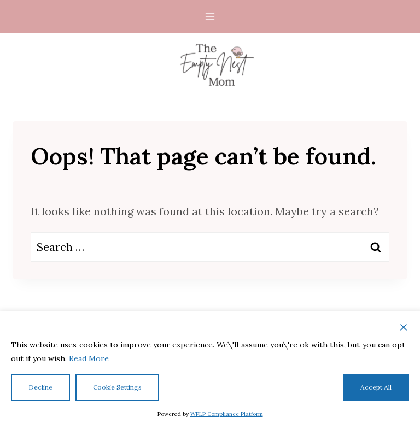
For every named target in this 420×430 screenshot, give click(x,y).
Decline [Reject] (40, 387)
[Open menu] (210, 16)
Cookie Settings (117, 387)
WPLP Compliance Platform (226, 413)
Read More (89, 358)
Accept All (376, 387)
